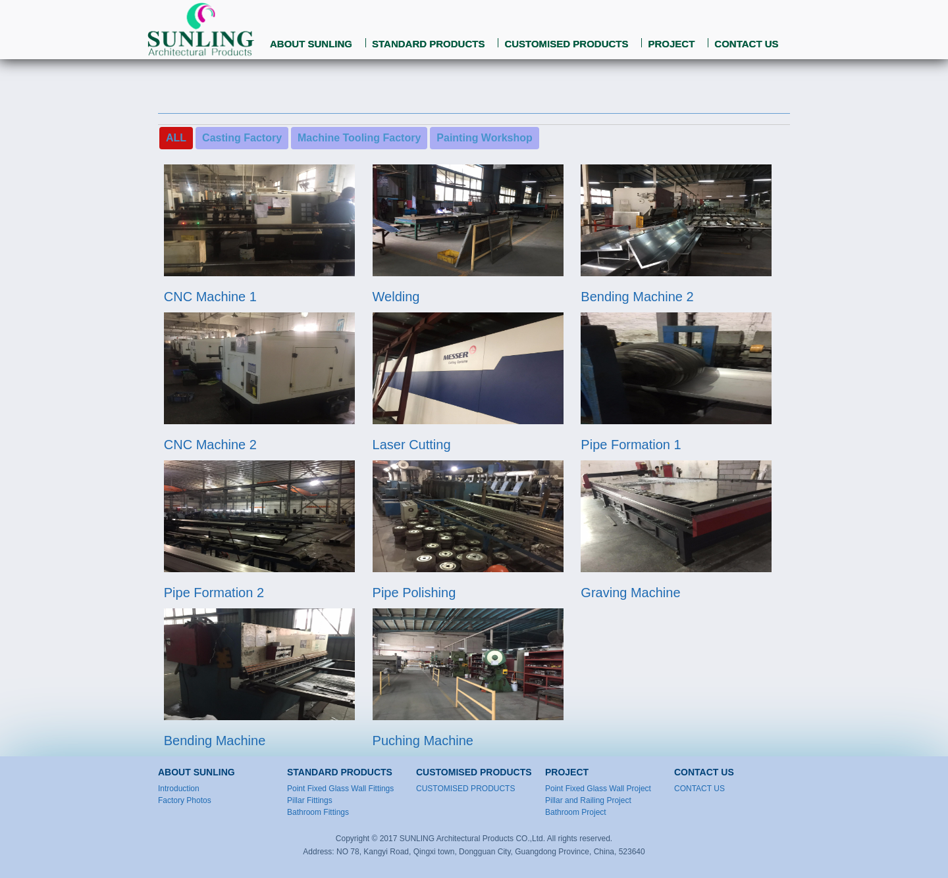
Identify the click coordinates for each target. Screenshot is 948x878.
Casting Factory (242, 137)
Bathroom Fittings (318, 812)
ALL (176, 137)
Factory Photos (184, 800)
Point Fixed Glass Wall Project (598, 788)
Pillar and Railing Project (588, 800)
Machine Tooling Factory (359, 137)
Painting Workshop (484, 137)
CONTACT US (746, 43)
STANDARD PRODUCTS (428, 43)
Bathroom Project (575, 812)
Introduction (178, 788)
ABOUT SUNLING (311, 43)
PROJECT (671, 43)
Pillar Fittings (309, 800)
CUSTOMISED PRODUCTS (566, 43)
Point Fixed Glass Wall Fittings (340, 788)
